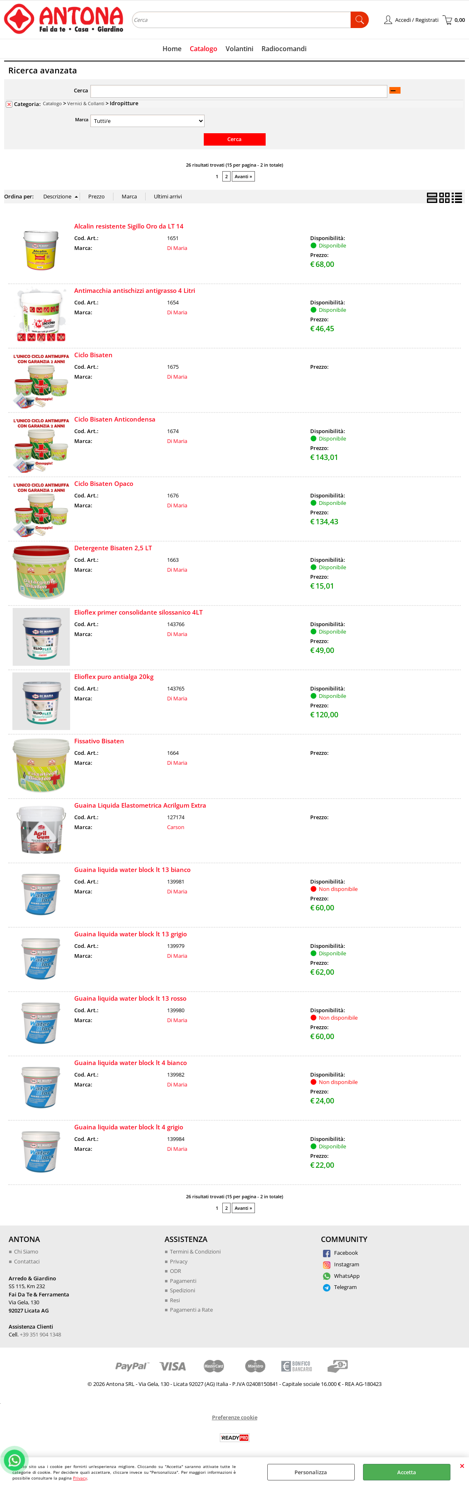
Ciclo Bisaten (93, 355)
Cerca (81, 90)
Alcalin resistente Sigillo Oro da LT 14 (129, 226)
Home (172, 48)
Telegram (340, 1287)
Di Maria (177, 248)
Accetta (406, 1472)
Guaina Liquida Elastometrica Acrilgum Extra (140, 805)
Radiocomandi (284, 48)
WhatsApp (341, 1276)
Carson (175, 827)
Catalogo (203, 48)
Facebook (340, 1252)
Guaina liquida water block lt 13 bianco (132, 869)
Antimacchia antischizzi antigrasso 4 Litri (134, 290)
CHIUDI (462, 1465)
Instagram (341, 1264)
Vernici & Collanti (85, 103)
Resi (175, 1300)
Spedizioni (182, 1290)
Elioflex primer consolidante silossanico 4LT (138, 612)
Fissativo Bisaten (99, 741)
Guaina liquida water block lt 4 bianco (130, 1062)
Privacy (80, 1478)
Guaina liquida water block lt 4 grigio (128, 1127)
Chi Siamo (26, 1251)
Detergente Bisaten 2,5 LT (113, 548)
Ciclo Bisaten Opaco (103, 483)
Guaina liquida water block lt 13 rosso (130, 998)
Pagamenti (183, 1280)
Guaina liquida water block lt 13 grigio (130, 934)
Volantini (239, 48)
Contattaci (27, 1261)
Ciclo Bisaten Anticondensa (115, 419)
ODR (175, 1271)
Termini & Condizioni (195, 1251)
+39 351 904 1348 (40, 1334)
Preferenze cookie (234, 1417)
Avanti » (243, 176)
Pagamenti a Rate (191, 1309)
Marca (81, 119)
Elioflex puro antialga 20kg (113, 676)
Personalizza (311, 1472)
